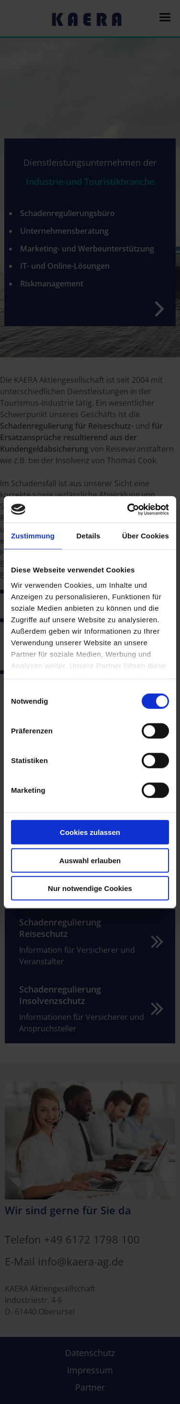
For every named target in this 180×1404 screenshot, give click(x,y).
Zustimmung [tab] (33, 536)
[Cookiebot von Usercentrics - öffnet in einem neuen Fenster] (128, 509)
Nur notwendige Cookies (90, 888)
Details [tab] (89, 536)
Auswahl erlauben (90, 860)
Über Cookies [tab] (145, 536)
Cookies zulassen (90, 832)
